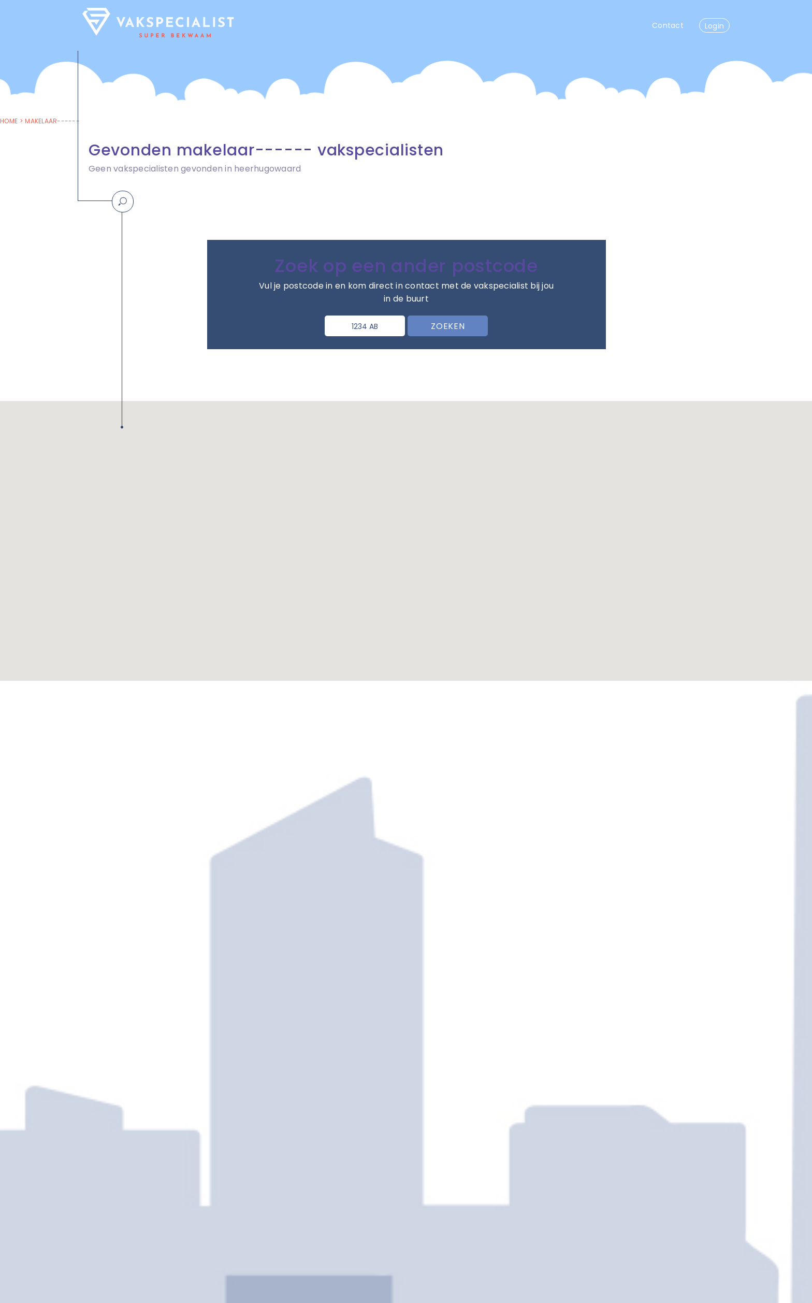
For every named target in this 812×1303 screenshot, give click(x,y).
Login (714, 26)
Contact (668, 25)
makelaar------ (52, 121)
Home (9, 121)
